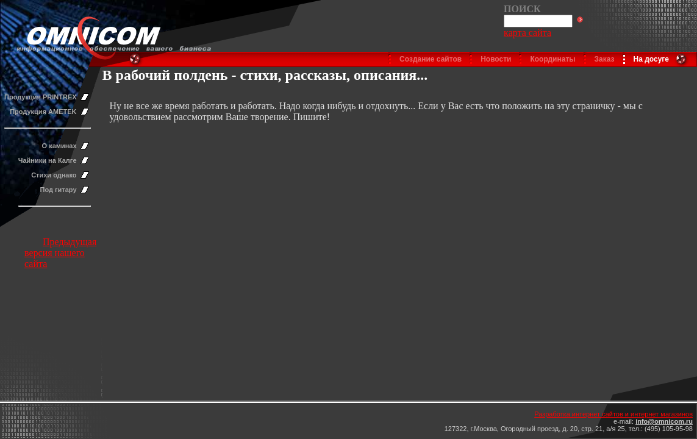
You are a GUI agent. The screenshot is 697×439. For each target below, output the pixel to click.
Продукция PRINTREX (40, 97)
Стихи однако (53, 175)
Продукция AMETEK (43, 111)
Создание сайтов (430, 59)
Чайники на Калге (47, 160)
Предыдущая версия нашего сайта (60, 253)
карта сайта (527, 32)
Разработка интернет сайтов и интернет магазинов (613, 414)
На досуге (651, 59)
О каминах (59, 145)
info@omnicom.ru (664, 421)
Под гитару (58, 189)
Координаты (552, 59)
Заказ (605, 59)
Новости (496, 59)
